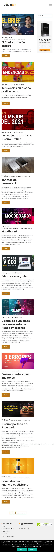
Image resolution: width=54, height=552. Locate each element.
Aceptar (32, 549)
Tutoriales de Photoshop (22, 176)
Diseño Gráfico (9, 39)
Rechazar (22, 549)
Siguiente (21, 513)
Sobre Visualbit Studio (8, 528)
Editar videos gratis (14, 276)
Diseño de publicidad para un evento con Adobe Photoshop (15, 324)
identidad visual (19, 39)
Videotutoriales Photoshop (23, 228)
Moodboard (9, 231)
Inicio (4, 526)
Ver (40, 546)
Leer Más (5, 55)
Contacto (5, 533)
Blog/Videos (6, 531)
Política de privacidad (8, 536)
